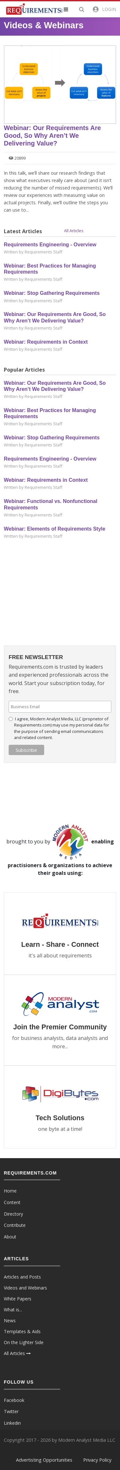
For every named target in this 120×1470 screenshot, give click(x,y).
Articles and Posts (22, 1277)
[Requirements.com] (34, 8)
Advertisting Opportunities (44, 1460)
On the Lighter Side (24, 1342)
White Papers (17, 1299)
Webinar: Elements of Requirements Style (54, 529)
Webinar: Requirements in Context (46, 342)
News (10, 1320)
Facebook (14, 1400)
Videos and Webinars (25, 1288)
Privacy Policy (97, 1460)
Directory (13, 1214)
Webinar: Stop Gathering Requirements (52, 293)
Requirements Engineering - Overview (50, 244)
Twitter (11, 1411)
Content (12, 1202)
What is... (13, 1310)
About (10, 1237)
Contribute (15, 1225)
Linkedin (12, 1423)
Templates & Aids (22, 1331)
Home (10, 1191)
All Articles (74, 230)
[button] (70, 9)
